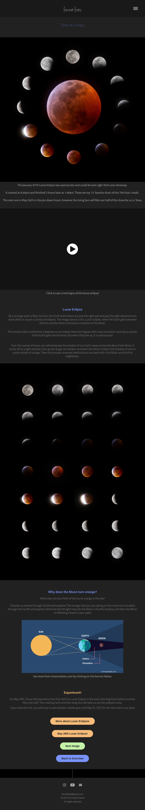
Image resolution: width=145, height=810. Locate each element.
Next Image (73, 746)
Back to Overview (73, 758)
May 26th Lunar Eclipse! (72, 733)
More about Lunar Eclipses (72, 721)
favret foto (72, 9)
